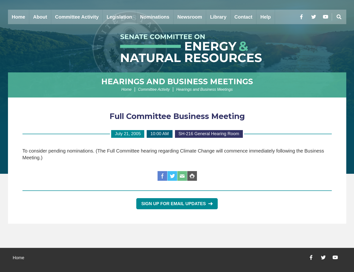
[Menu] (339, 17)
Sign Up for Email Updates (177, 204)
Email (182, 176)
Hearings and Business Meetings (177, 81)
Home (18, 17)
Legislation (119, 17)
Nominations (154, 17)
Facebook (162, 176)
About (40, 17)
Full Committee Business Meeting (177, 116)
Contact (243, 17)
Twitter (172, 176)
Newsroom (189, 17)
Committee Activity (77, 17)
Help (265, 17)
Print (192, 176)
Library (218, 17)
